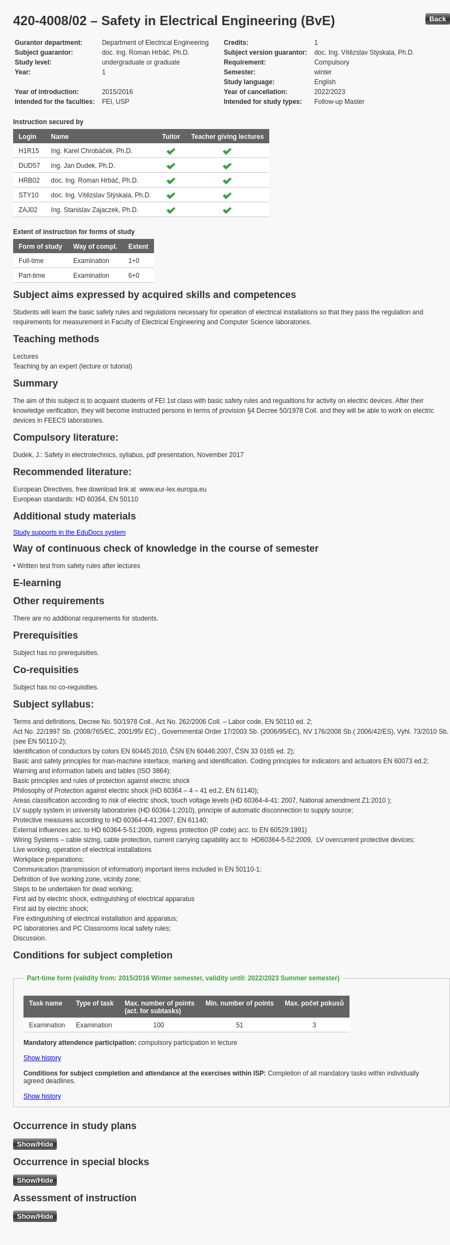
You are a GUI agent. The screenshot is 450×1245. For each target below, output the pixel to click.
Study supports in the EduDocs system (69, 532)
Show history (42, 1058)
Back (437, 19)
